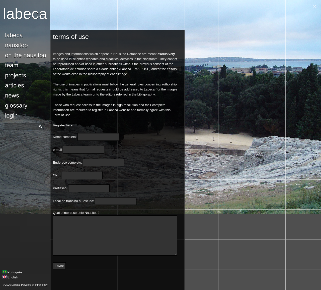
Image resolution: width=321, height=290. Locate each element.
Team (11, 65)
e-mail (57, 150)
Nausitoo (16, 45)
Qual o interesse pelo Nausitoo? (76, 213)
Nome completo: (65, 137)
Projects (15, 75)
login (11, 115)
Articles (14, 85)
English (10, 277)
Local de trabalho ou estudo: (73, 201)
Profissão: (60, 188)
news (12, 95)
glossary (16, 105)
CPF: (56, 175)
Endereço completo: (67, 162)
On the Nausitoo (25, 55)
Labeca (25, 13)
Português (12, 272)
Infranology (41, 284)
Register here (62, 125)
